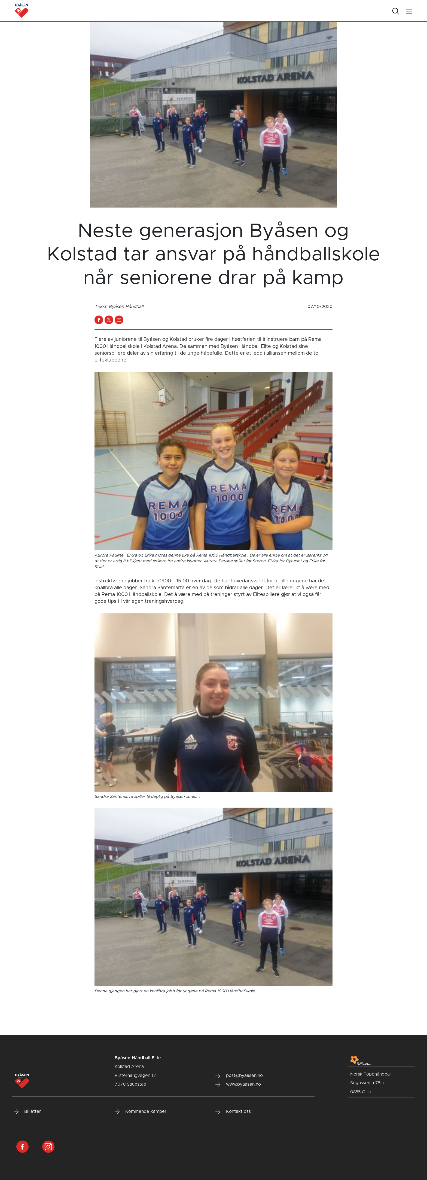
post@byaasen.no (239, 1075)
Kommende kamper (140, 1111)
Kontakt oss (233, 1111)
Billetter (27, 1111)
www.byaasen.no (238, 1084)
